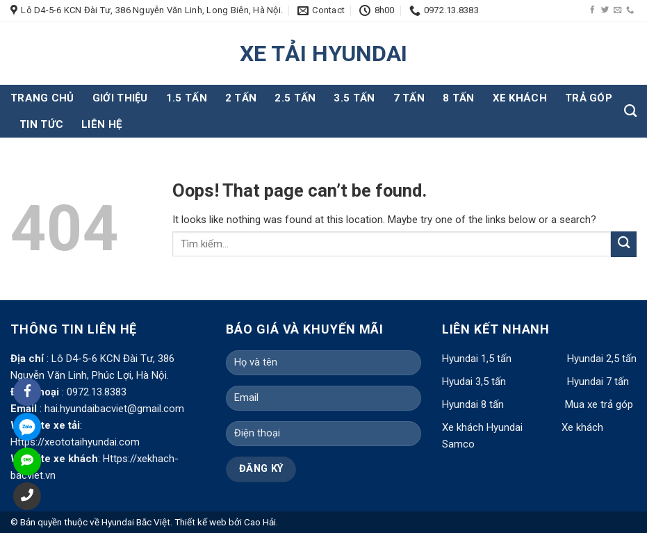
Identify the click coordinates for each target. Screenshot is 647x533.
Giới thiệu (120, 98)
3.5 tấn (354, 98)
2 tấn (241, 98)
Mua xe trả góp (599, 404)
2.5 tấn (295, 98)
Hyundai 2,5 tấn (602, 358)
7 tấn (409, 98)
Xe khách (520, 98)
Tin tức (41, 124)
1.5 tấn (186, 98)
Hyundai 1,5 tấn (476, 358)
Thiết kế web (200, 521)
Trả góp (588, 98)
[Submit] (624, 244)
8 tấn (459, 98)
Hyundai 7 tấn (598, 381)
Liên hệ (101, 124)
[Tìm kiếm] (630, 111)
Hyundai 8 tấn (473, 404)
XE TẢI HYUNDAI (323, 53)
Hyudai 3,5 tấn (474, 381)
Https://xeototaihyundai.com (75, 442)
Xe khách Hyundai (483, 427)
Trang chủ (42, 98)
